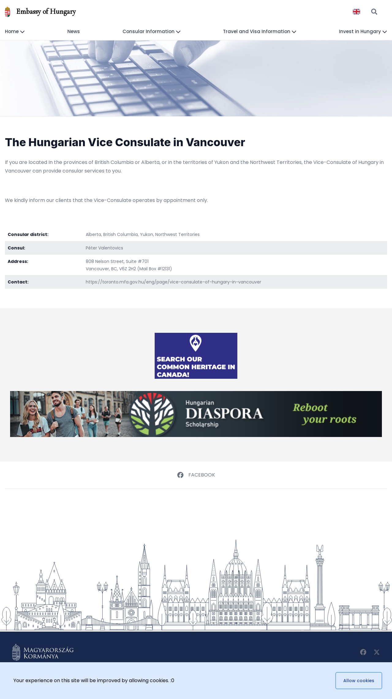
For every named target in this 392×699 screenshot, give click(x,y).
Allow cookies (358, 681)
